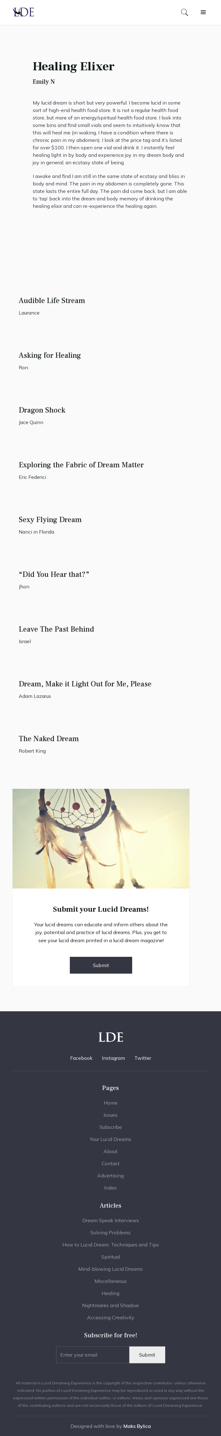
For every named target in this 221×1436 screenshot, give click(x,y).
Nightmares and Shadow (110, 1309)
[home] (23, 12)
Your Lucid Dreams (110, 1142)
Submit (101, 965)
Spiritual (110, 1260)
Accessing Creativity (110, 1321)
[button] (203, 12)
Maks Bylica (137, 1426)
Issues (110, 1118)
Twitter (142, 1058)
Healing (110, 1296)
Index (110, 1191)
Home (111, 1106)
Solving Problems (110, 1236)
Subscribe (110, 1130)
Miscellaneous (110, 1284)
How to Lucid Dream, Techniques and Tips (110, 1248)
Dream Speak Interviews (110, 1224)
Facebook (81, 1058)
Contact (111, 1167)
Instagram (113, 1058)
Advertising (110, 1179)
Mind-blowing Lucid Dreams (110, 1272)
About (110, 1155)
